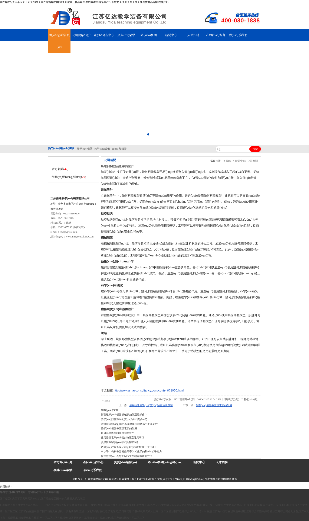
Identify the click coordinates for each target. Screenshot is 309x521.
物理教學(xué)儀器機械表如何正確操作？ (124, 414)
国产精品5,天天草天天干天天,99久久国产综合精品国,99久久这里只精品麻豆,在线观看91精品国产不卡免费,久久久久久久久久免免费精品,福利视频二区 (84, 2)
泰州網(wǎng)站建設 (193, 486)
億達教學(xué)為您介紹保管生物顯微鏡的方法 (126, 456)
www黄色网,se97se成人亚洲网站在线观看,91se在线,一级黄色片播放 (193, 505)
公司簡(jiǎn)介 (81, 35)
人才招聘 (193, 35)
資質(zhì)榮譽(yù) (125, 462)
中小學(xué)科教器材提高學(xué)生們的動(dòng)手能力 (131, 451)
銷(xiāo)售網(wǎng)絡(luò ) (165, 462)
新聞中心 (171, 35)
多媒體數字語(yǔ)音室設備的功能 (120, 442)
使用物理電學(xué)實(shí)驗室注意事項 (150, 405)
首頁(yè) (227, 160)
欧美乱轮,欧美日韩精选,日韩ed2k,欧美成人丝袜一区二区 (136, 511)
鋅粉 (115, 486)
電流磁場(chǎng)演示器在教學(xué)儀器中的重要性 (129, 423)
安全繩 (108, 486)
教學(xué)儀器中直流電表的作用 (214, 405)
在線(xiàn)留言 (215, 35)
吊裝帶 (17, 486)
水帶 (101, 486)
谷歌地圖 (221, 478)
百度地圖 (210, 478)
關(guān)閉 (251, 399)
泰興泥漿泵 (92, 486)
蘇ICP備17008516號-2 (144, 478)
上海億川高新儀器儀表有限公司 (48, 486)
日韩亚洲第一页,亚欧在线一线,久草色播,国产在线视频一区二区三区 (106, 517)
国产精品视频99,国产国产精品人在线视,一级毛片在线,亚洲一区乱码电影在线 (62, 511)
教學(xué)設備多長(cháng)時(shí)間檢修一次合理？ (129, 446)
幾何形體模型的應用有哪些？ (117, 433)
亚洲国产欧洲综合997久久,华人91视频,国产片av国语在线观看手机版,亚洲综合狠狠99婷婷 (219, 511)
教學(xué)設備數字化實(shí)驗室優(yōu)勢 (124, 419)
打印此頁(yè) (231, 399)
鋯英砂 (81, 486)
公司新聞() (60, 169)
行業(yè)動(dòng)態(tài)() (69, 177)
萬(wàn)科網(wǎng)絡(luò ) (190, 478)
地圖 (228, 478)
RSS (234, 478)
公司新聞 (252, 160)
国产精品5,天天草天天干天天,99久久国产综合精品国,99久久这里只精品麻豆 (42, 498)
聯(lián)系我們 (238, 35)
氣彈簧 (25, 486)
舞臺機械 (71, 486)
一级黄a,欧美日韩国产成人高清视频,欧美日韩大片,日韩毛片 (121, 505)
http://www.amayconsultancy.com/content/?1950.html (149, 390)
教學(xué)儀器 (174, 486)
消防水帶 (124, 486)
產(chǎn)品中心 (104, 35)
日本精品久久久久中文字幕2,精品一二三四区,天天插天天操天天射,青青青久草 (44, 505)
